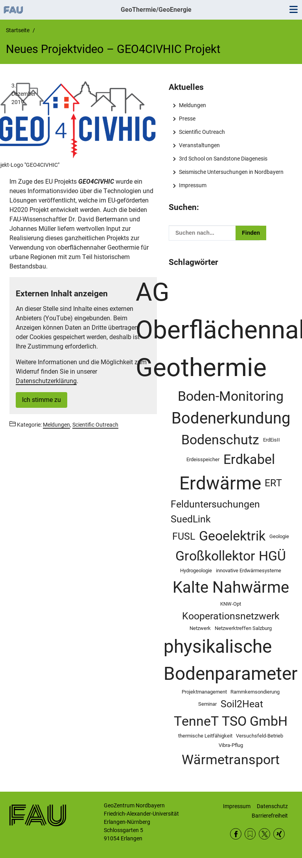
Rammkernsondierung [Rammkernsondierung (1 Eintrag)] (255, 692)
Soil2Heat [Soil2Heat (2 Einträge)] (242, 704)
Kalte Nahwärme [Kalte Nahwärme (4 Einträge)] (231, 587)
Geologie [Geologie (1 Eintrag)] (279, 536)
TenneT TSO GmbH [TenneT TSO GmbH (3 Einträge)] (230, 721)
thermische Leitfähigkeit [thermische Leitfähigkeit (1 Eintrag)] (205, 736)
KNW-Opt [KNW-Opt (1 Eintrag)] (230, 604)
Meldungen (192, 105)
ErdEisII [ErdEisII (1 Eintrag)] (271, 440)
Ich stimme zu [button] (41, 399)
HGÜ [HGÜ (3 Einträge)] (272, 556)
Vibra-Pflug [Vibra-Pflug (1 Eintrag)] (231, 745)
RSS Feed (250, 834)
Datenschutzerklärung (46, 381)
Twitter (264, 834)
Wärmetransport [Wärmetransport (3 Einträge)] (231, 759)
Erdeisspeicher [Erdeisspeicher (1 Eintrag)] (202, 459)
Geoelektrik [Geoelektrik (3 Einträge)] (232, 536)
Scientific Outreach (202, 132)
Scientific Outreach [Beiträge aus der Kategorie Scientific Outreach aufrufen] (95, 425)
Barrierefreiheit (270, 815)
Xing (279, 834)
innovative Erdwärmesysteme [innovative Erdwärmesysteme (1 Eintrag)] (248, 570)
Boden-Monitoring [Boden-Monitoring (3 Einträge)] (231, 396)
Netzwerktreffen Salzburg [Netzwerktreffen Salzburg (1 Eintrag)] (243, 628)
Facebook (235, 834)
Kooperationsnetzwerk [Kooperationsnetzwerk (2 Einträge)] (231, 616)
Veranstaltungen (199, 145)
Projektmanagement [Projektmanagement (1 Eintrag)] (204, 692)
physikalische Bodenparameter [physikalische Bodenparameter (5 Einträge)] (231, 660)
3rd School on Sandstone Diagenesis (223, 158)
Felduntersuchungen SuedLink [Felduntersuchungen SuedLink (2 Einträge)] (215, 511)
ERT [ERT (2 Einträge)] (273, 483)
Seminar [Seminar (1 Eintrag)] (207, 704)
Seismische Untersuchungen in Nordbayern (231, 172)
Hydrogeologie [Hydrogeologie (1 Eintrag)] (196, 570)
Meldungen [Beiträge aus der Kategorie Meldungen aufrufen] (56, 425)
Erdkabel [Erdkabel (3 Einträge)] (249, 459)
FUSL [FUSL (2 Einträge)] (183, 536)
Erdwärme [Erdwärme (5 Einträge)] (220, 483)
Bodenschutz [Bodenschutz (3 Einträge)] (220, 439)
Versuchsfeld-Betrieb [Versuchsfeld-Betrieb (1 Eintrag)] (259, 736)
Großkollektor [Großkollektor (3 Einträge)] (215, 556)
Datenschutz (272, 806)
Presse (187, 118)
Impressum (192, 185)
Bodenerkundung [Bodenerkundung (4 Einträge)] (230, 418)
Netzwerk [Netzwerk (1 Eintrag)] (200, 628)
